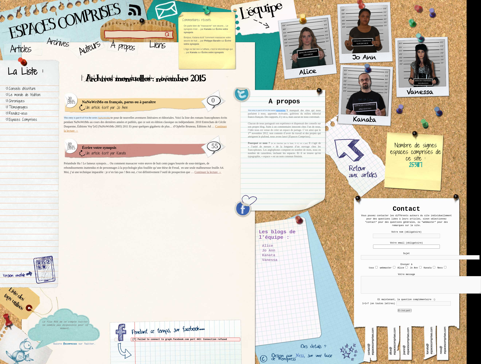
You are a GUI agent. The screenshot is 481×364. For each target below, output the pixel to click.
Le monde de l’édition (24, 94)
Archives (57, 47)
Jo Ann (122, 107)
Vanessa (269, 260)
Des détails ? (313, 347)
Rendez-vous (18, 113)
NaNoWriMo (281, 110)
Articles (23, 47)
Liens (158, 47)
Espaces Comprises (23, 119)
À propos (124, 47)
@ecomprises (70, 343)
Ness (299, 356)
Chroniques (17, 101)
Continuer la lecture (207, 172)
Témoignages (18, 107)
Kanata (121, 153)
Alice (267, 246)
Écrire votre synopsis (212, 52)
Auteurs (88, 47)
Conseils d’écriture (22, 88)
